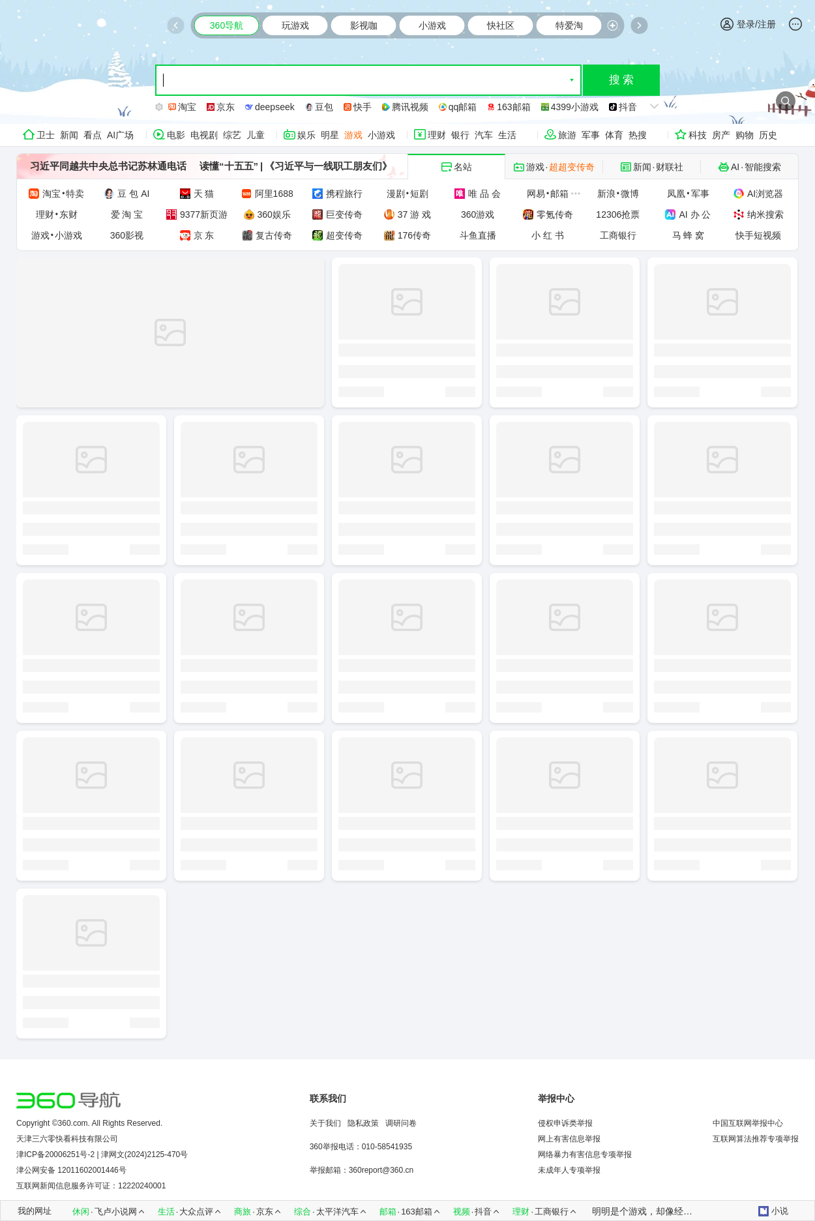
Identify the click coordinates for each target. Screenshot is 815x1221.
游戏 (353, 135)
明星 (330, 135)
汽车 (484, 135)
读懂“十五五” (229, 165)
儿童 (255, 135)
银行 (460, 135)
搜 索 (621, 80)
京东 (264, 1211)
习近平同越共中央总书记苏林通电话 (108, 165)
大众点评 (196, 1211)
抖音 (483, 1211)
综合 (302, 1211)
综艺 (232, 135)
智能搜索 (763, 167)
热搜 (638, 135)
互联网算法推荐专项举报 (756, 1138)
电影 (176, 135)
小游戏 (381, 135)
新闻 (69, 135)
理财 (437, 135)
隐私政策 (363, 1123)
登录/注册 (748, 24)
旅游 (567, 135)
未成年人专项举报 (569, 1170)
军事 (591, 135)
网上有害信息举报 (569, 1138)
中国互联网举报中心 (748, 1123)
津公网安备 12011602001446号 (71, 1170)
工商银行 (552, 1211)
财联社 (669, 167)
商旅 (242, 1211)
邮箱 (387, 1211)
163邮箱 (416, 1211)
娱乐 (306, 135)
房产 (721, 135)
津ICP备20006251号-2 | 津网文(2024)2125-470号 (102, 1154)
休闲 (80, 1211)
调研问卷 (401, 1123)
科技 (698, 135)
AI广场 (120, 135)
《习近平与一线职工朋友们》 (328, 165)
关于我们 (325, 1123)
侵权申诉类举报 (565, 1123)
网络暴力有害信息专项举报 (585, 1154)
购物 (744, 135)
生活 (507, 135)
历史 (768, 135)
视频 (461, 1211)
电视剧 (204, 135)
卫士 (46, 135)
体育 (614, 135)
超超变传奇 (572, 167)
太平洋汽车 (337, 1211)
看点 (92, 135)
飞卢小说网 (116, 1211)
